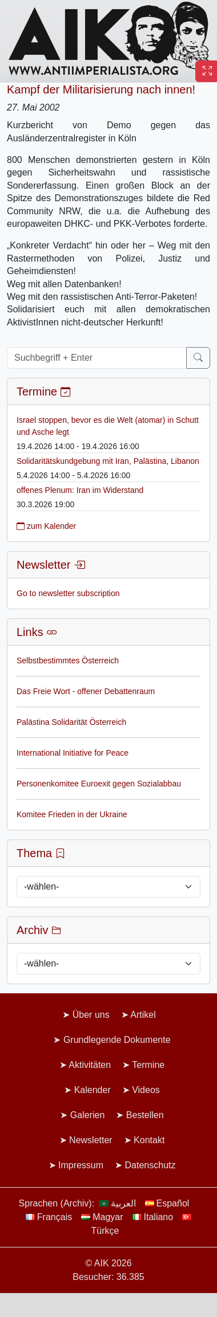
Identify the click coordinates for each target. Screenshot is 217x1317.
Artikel (142, 1015)
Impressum (80, 1165)
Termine (148, 1065)
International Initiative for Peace (72, 752)
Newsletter (90, 1140)
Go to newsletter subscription (68, 593)
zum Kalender (46, 526)
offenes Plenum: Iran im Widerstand (80, 490)
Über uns (91, 1015)
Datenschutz (150, 1165)
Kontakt (149, 1140)
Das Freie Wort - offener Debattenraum (86, 691)
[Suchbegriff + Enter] (97, 358)
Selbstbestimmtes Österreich (68, 660)
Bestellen (145, 1115)
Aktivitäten (90, 1065)
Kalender (92, 1090)
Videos (146, 1090)
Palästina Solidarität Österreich (71, 722)
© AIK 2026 (108, 1263)
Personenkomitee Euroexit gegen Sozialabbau (99, 783)
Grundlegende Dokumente (117, 1040)
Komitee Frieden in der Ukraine (72, 814)
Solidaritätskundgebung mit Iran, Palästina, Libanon (108, 461)
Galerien (87, 1115)
